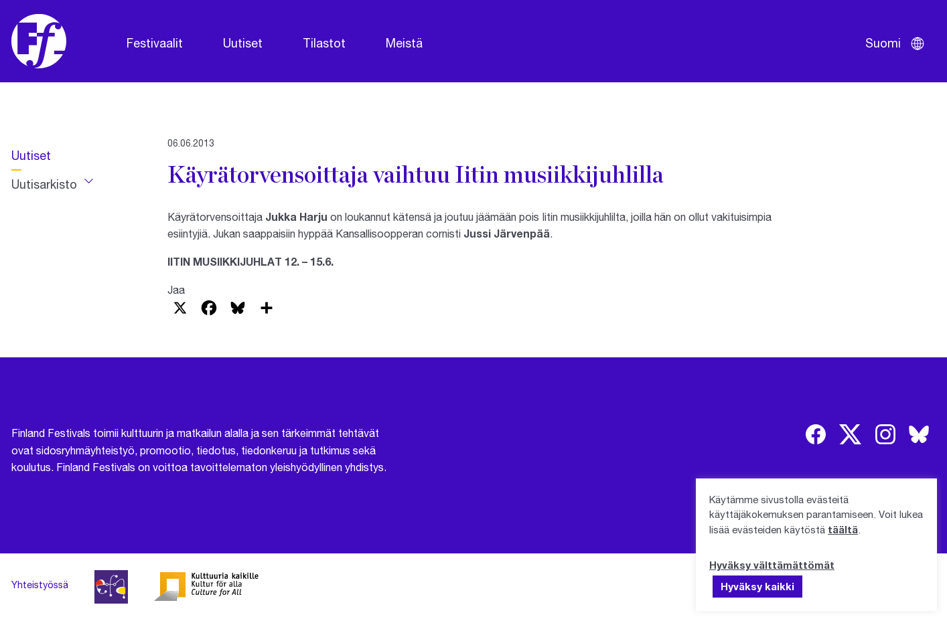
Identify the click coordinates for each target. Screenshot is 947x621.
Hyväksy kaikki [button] (757, 586)
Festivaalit (155, 42)
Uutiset (243, 42)
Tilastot (324, 42)
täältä (843, 529)
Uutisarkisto (44, 184)
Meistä (404, 42)
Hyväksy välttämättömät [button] (771, 565)
